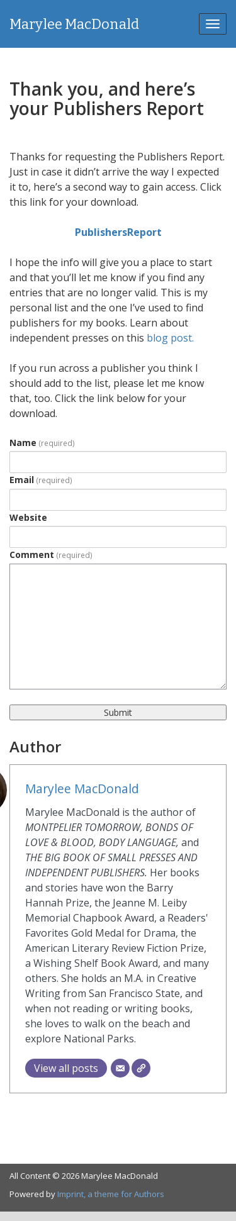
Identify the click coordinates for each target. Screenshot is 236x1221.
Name (42, 443)
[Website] (141, 1068)
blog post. (170, 338)
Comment (51, 554)
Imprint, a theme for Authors (110, 1194)
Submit (118, 712)
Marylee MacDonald (74, 24)
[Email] (120, 1068)
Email (40, 480)
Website (28, 517)
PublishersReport (118, 232)
